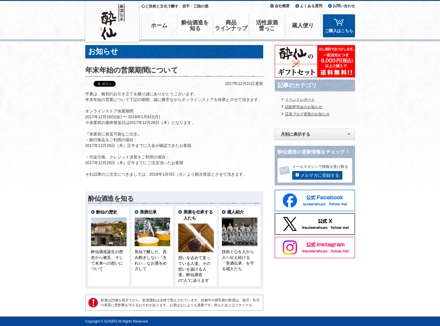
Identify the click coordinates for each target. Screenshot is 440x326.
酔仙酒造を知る (195, 25)
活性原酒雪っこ (267, 25)
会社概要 (282, 6)
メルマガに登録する (320, 175)
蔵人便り (303, 25)
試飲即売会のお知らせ (303, 107)
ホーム (159, 25)
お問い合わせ (344, 6)
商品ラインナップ (231, 25)
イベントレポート (300, 99)
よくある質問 (311, 6)
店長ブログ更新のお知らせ (307, 114)
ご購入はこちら (339, 30)
